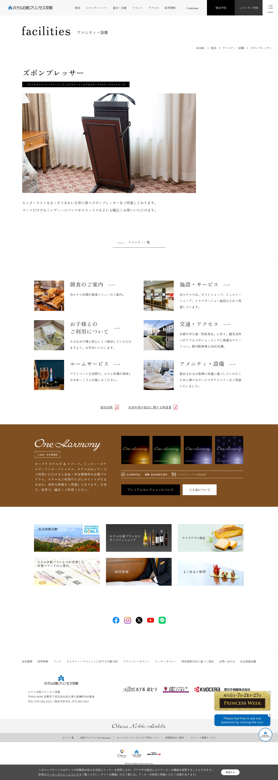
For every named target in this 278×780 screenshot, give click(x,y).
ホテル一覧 (68, 737)
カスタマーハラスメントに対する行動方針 (92, 661)
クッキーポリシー (165, 661)
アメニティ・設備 (233, 48)
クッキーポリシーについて (63, 774)
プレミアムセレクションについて (150, 489)
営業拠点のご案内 (174, 737)
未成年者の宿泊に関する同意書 (149, 407)
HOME (200, 48)
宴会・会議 (119, 8)
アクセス (153, 8)
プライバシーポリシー (136, 661)
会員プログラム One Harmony (95, 737)
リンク (57, 661)
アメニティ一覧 (139, 242)
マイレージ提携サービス (203, 737)
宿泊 (77, 8)
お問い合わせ (227, 661)
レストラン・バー (96, 8)
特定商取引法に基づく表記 (197, 661)
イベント (137, 8)
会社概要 (27, 661)
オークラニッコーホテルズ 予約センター (138, 737)
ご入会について (199, 489)
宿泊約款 (106, 407)
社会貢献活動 (248, 661)
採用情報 (170, 8)
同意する (230, 772)
